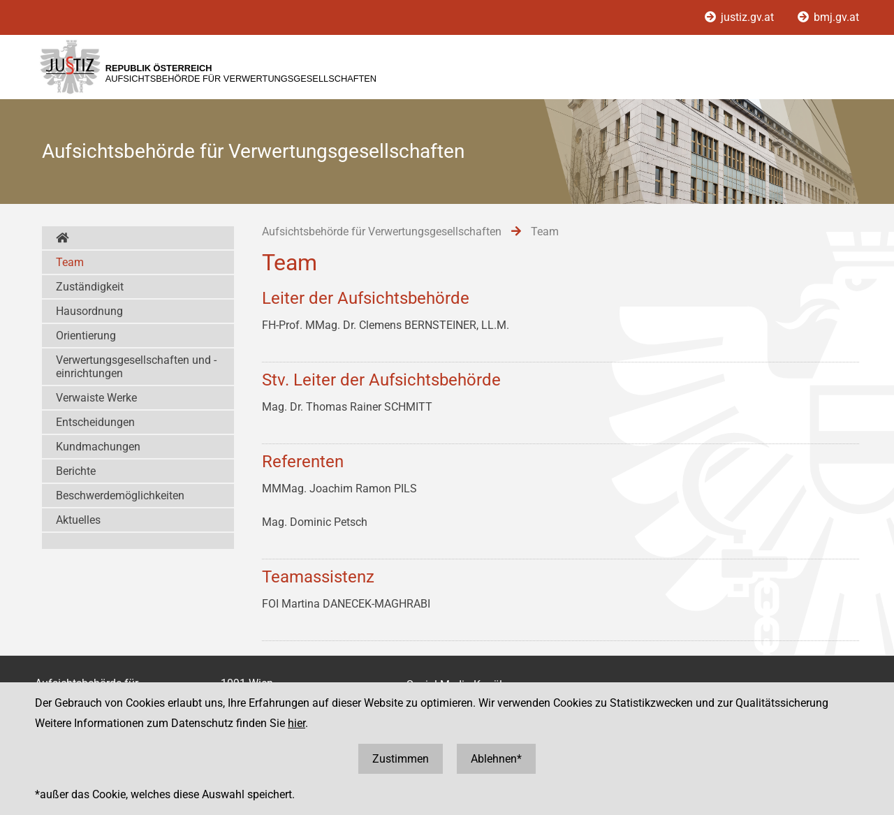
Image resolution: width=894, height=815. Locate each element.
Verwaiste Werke (96, 397)
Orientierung (86, 335)
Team (70, 262)
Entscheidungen (95, 422)
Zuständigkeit (90, 286)
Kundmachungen (98, 446)
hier (296, 723)
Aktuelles (78, 520)
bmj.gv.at (828, 17)
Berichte (76, 471)
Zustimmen (400, 758)
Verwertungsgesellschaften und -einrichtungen (136, 366)
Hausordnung (89, 311)
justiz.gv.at (741, 17)
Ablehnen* (496, 758)
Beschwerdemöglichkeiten (120, 495)
